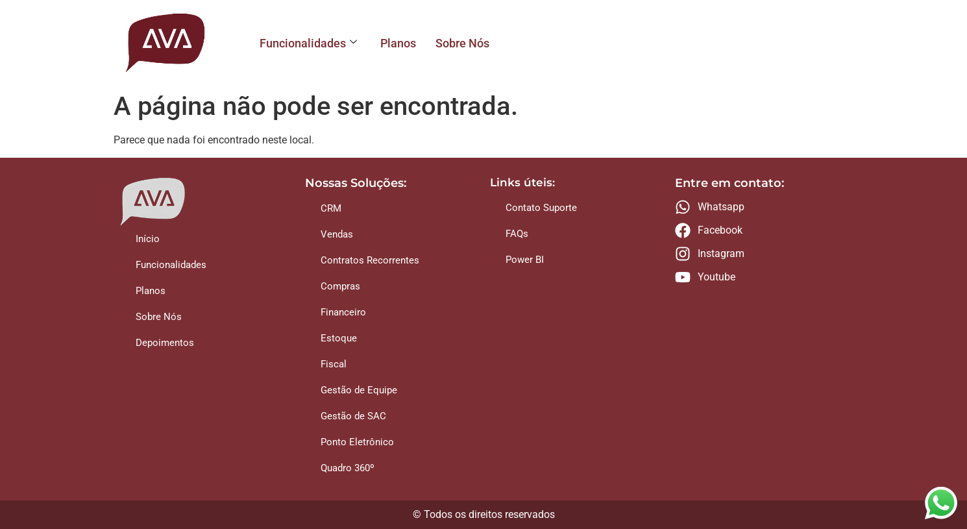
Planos (398, 43)
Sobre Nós (462, 43)
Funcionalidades (308, 43)
